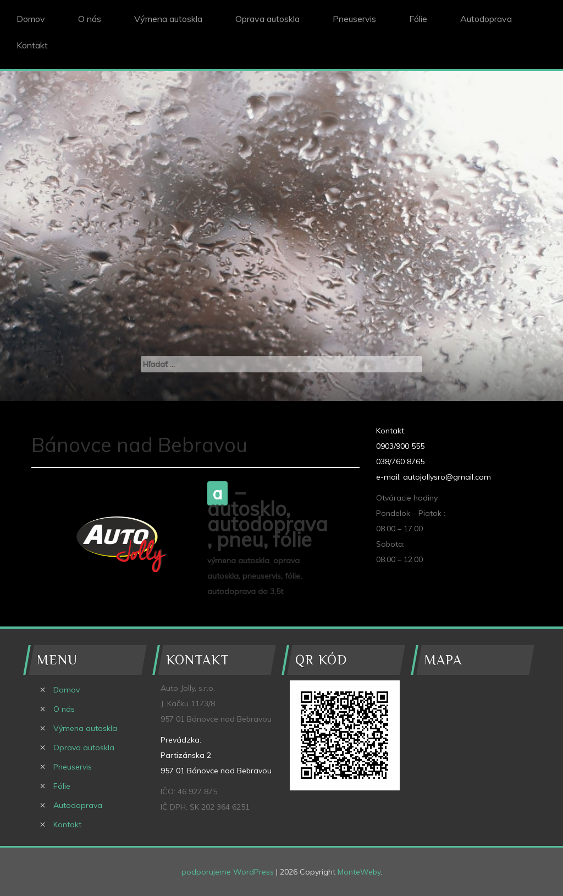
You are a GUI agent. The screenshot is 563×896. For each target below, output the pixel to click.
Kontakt (32, 45)
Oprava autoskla (267, 18)
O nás (89, 18)
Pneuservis (354, 18)
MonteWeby (359, 872)
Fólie (418, 18)
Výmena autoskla (168, 18)
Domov (30, 18)
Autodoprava (486, 18)
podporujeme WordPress (227, 872)
